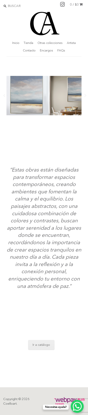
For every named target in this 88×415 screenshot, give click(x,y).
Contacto (29, 50)
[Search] (26, 6)
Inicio (15, 43)
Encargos (46, 50)
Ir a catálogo (41, 344)
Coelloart (10, 403)
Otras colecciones (50, 43)
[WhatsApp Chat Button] (77, 406)
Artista (71, 43)
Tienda (28, 43)
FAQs (61, 50)
